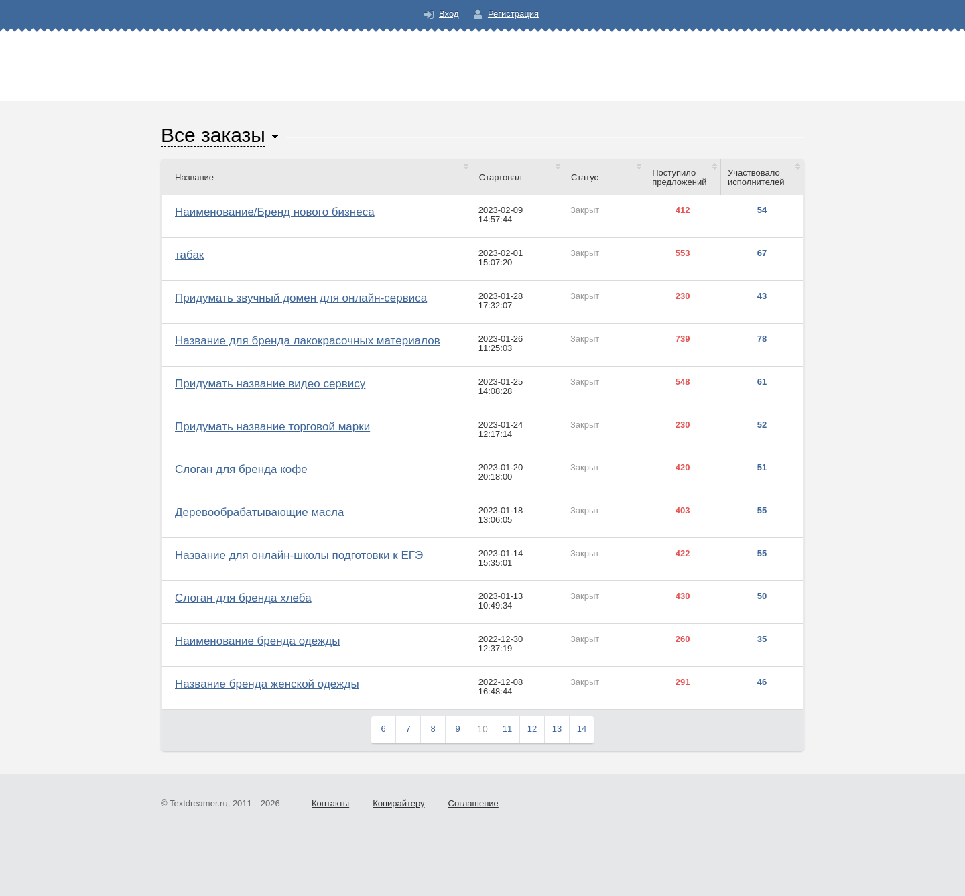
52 (762, 425)
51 (762, 467)
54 (762, 210)
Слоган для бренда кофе (241, 469)
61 (762, 382)
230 (683, 296)
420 (683, 467)
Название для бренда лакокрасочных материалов (307, 340)
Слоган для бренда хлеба (243, 598)
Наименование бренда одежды (257, 641)
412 (683, 210)
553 (683, 253)
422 (683, 553)
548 (683, 382)
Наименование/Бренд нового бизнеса (275, 212)
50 (762, 596)
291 (683, 682)
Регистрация (513, 14)
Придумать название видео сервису (270, 383)
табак (189, 255)
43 (762, 296)
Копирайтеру (398, 803)
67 (762, 253)
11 (507, 729)
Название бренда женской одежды (267, 684)
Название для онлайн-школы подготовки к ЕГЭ (299, 555)
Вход (448, 14)
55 (762, 510)
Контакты (330, 803)
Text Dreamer (482, 57)
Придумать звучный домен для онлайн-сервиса (301, 298)
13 (557, 729)
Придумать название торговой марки (272, 426)
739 (683, 339)
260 (683, 639)
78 (762, 339)
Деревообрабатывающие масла (259, 512)
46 (762, 682)
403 (683, 510)
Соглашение (473, 803)
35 (762, 639)
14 (581, 729)
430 (683, 596)
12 (532, 729)
